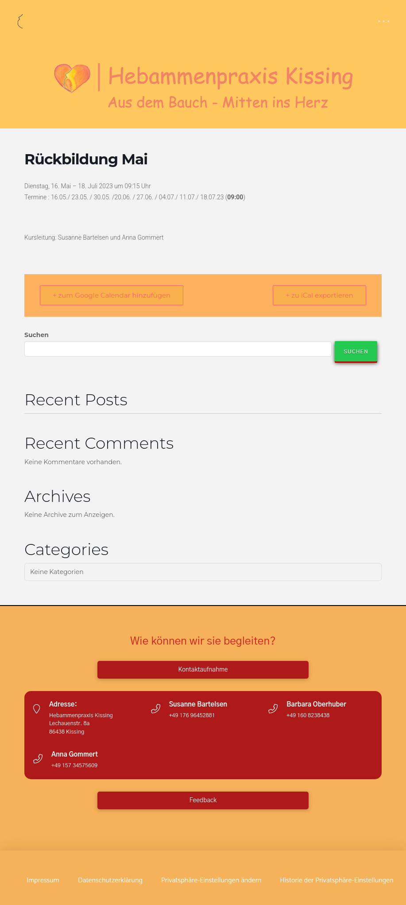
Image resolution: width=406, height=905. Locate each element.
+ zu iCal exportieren (319, 295)
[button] (384, 21)
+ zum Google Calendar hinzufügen (111, 295)
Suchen (36, 335)
